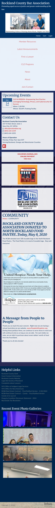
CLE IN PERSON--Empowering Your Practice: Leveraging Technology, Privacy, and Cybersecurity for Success (32, 101)
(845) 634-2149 (10, 131)
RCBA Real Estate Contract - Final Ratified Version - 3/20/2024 (24, 391)
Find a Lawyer (27, 56)
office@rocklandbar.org (12, 128)
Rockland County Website (11, 378)
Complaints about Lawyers (11, 383)
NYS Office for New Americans (13, 389)
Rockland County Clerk (10, 374)
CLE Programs (27, 64)
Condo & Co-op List (9, 396)
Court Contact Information (11, 376)
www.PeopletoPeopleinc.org (37, 328)
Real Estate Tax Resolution (11, 400)
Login (50, 36)
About (27, 79)
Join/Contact (27, 87)
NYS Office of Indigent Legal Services (15, 386)
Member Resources (27, 41)
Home (38, 36)
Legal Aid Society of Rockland (12, 381)
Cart (44, 36)
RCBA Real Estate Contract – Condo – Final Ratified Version (23, 393)
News (27, 71)
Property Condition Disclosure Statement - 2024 (19, 398)
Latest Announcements (27, 49)
